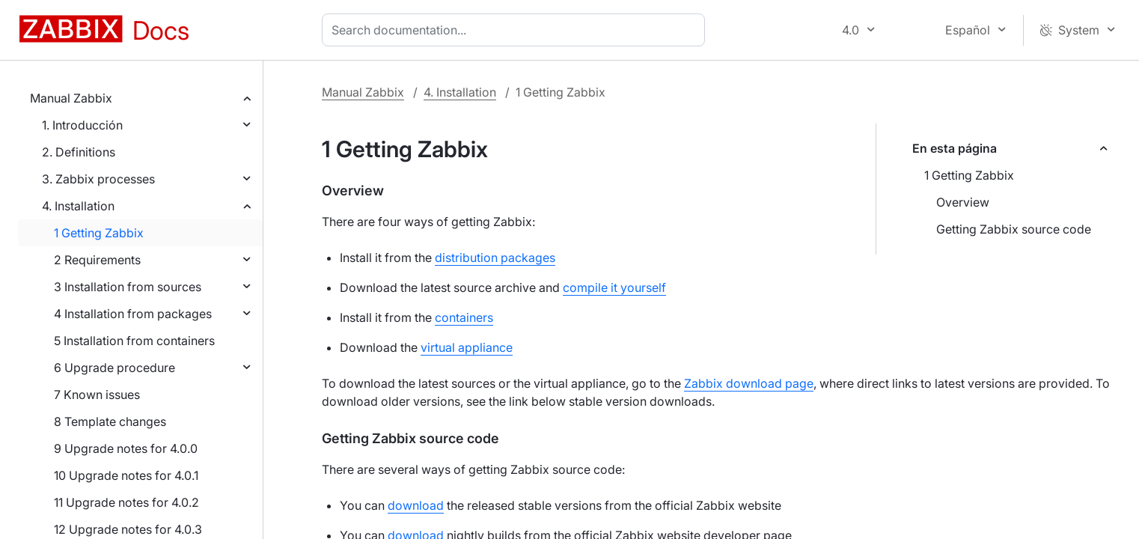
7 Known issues (97, 394)
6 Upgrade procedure (114, 367)
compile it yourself (614, 287)
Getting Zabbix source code (1013, 229)
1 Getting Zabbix (99, 232)
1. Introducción (82, 125)
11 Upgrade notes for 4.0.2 (126, 502)
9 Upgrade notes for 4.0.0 (126, 448)
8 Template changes (110, 421)
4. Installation (78, 205)
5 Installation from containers (134, 340)
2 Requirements (97, 259)
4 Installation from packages (133, 313)
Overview (962, 202)
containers (464, 317)
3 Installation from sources (127, 286)
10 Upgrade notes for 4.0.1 (126, 475)
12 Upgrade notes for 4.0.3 (128, 529)
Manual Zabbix (71, 98)
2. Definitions (78, 151)
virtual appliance (467, 347)
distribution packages (495, 257)
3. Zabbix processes (98, 178)
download (416, 505)
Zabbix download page (748, 383)
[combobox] (516, 30)
